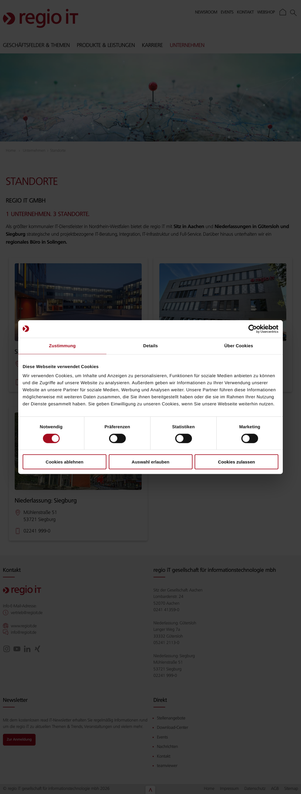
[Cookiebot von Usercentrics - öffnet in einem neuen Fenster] (252, 328)
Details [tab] (150, 345)
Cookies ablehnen (64, 461)
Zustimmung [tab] (62, 345)
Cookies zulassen (236, 461)
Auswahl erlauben (150, 461)
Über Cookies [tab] (238, 345)
